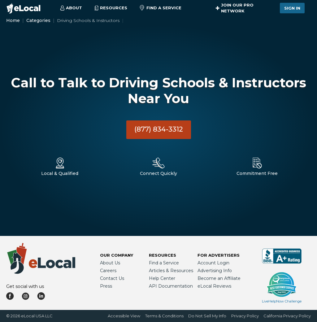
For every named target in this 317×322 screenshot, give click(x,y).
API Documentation (171, 286)
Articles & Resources (171, 270)
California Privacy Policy (287, 315)
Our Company (116, 255)
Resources (162, 255)
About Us (110, 263)
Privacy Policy (245, 315)
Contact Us (112, 278)
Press (106, 286)
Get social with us (25, 286)
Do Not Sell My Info (207, 315)
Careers (108, 270)
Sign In (292, 8)
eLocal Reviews (214, 286)
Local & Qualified (59, 173)
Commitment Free (257, 173)
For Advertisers (219, 255)
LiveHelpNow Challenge (282, 301)
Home (13, 20)
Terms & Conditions (164, 315)
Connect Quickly (158, 173)
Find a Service (160, 8)
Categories (38, 20)
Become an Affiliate (219, 278)
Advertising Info (215, 270)
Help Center (162, 278)
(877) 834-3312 (158, 129)
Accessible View (124, 315)
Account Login (213, 263)
